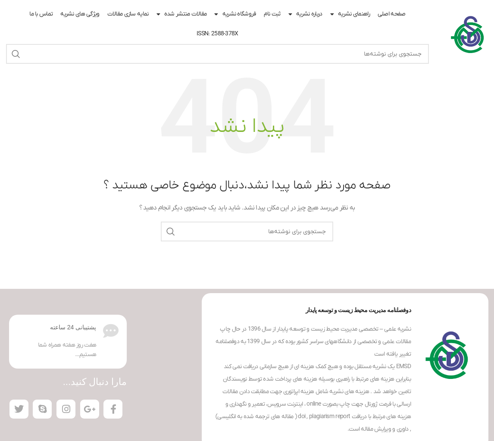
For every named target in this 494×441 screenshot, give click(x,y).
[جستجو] (217, 54)
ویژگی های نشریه (80, 14)
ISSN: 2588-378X (217, 34)
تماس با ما (41, 14)
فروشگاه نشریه (235, 14)
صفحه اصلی (392, 14)
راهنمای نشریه (350, 14)
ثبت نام (272, 14)
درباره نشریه (305, 14)
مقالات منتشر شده (181, 14)
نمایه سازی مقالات (128, 14)
